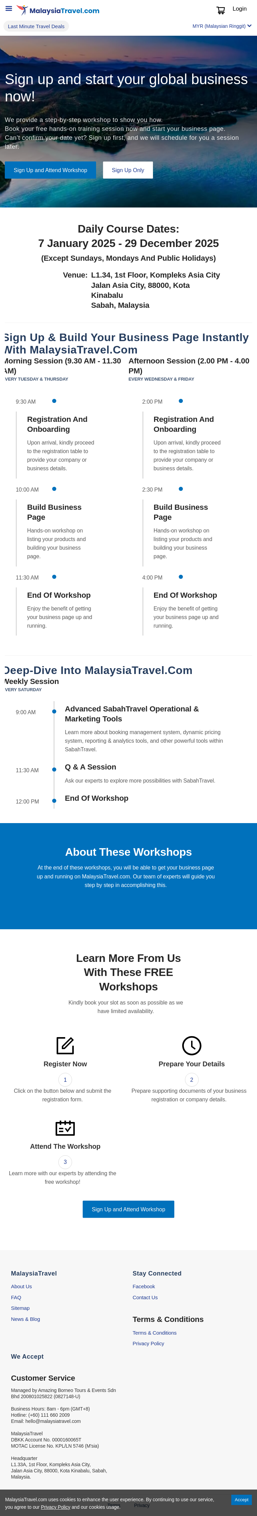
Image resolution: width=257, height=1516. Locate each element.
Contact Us (145, 1297)
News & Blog (25, 1319)
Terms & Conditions (155, 1333)
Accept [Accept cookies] (241, 1499)
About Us (21, 1286)
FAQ (16, 1297)
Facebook (144, 1286)
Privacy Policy (148, 1343)
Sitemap (20, 1308)
